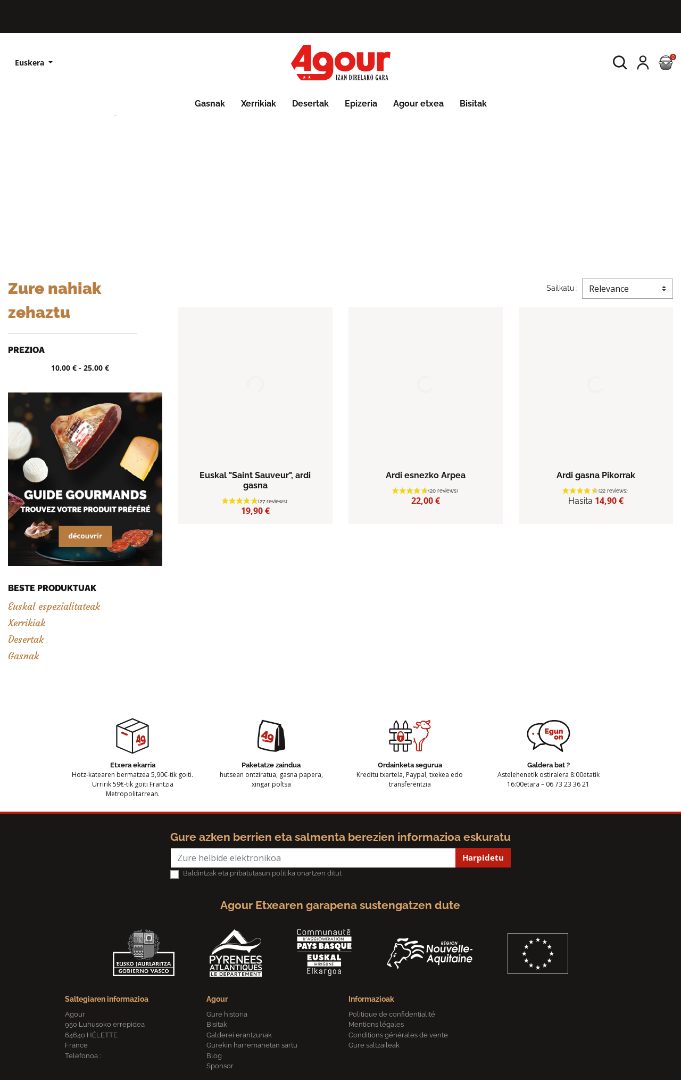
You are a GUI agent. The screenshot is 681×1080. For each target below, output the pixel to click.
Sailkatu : (562, 288)
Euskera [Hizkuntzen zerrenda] (30, 63)
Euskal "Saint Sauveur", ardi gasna (255, 480)
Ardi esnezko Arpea (426, 475)
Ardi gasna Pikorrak (596, 475)
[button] (620, 62)
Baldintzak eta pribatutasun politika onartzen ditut (262, 873)
